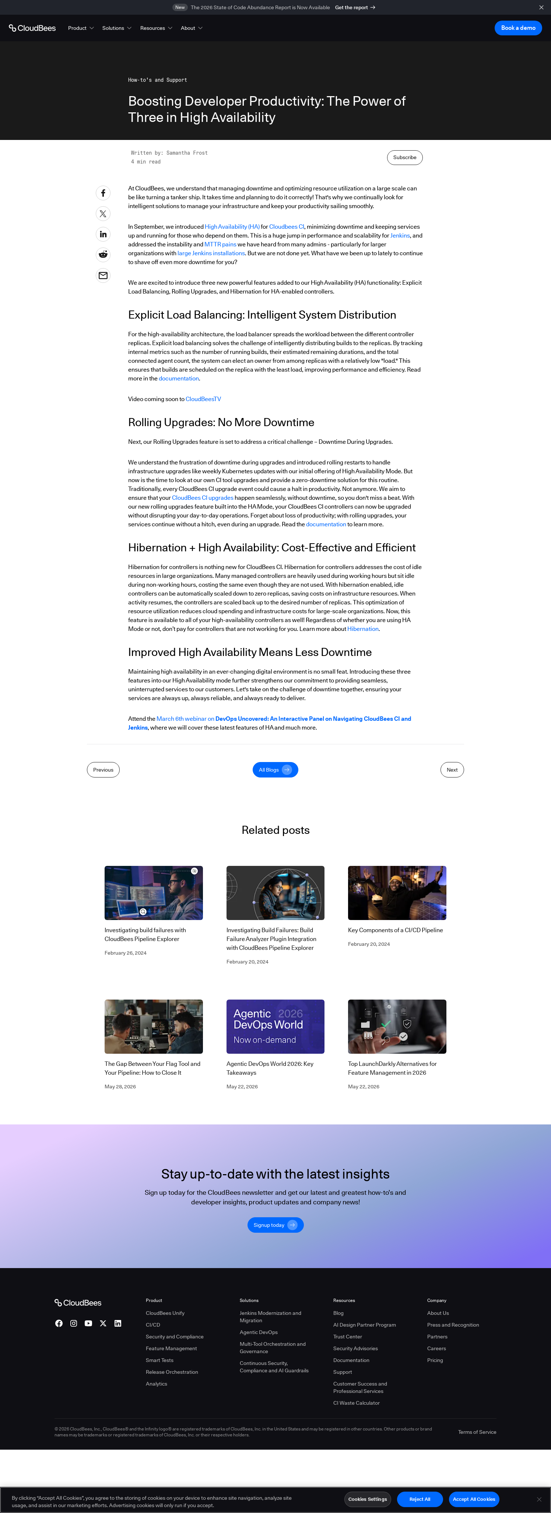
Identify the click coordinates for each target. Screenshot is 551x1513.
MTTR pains (220, 407)
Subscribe (405, 320)
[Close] (539, 1500)
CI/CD (153, 1479)
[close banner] (541, 7)
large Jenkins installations (211, 416)
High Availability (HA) (232, 389)
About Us (438, 1467)
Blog (338, 1467)
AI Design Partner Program (364, 1479)
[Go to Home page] (32, 28)
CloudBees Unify (165, 1467)
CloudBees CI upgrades (203, 660)
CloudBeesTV (203, 561)
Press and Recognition (453, 1479)
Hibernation (363, 791)
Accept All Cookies (474, 1500)
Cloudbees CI (286, 389)
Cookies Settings (367, 1500)
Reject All (420, 1500)
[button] (81, 28)
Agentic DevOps (259, 1486)
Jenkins (400, 398)
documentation (179, 541)
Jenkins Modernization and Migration (270, 1471)
